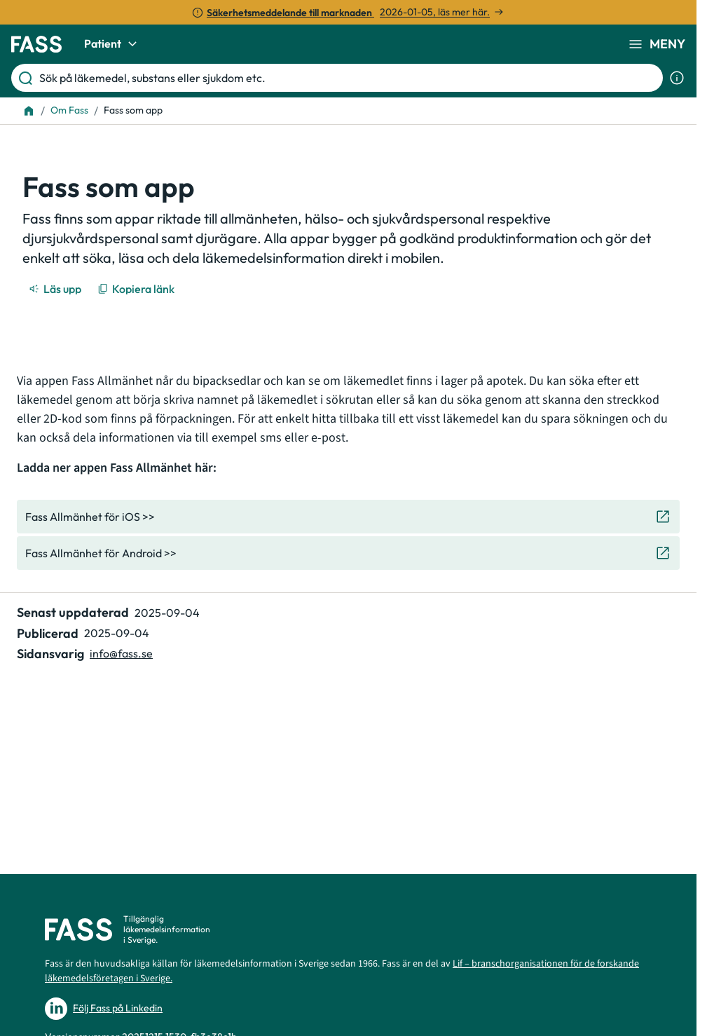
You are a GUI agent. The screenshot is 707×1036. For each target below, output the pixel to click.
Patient (112, 44)
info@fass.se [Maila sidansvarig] (121, 653)
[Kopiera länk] (137, 288)
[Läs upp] (56, 288)
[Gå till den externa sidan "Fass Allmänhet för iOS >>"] (348, 516)
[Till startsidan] (28, 110)
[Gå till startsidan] (36, 44)
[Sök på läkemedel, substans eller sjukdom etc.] (348, 77)
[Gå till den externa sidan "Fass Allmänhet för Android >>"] (348, 553)
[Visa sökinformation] (676, 78)
